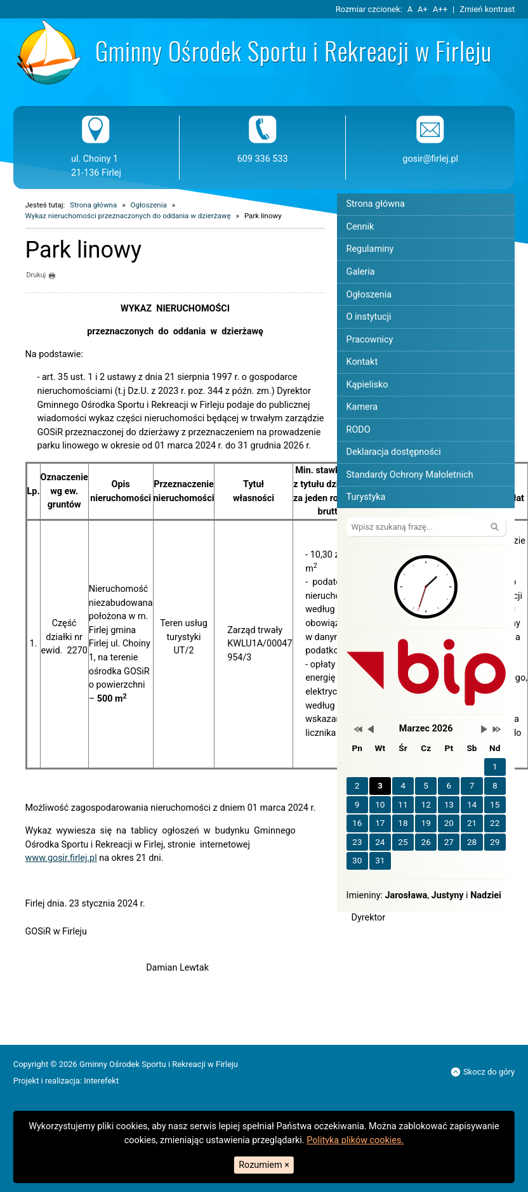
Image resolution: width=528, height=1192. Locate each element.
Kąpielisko (367, 384)
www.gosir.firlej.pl (61, 858)
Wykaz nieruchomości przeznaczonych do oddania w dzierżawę (128, 215)
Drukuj (41, 276)
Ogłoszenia (149, 204)
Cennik (360, 226)
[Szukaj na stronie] (426, 527)
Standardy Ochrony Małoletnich (409, 474)
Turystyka (366, 497)
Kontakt (362, 362)
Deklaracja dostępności (393, 452)
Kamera (362, 407)
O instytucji (369, 316)
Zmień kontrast (487, 9)
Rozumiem (264, 1165)
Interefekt (101, 1080)
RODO (358, 429)
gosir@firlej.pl (430, 159)
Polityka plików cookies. (355, 1140)
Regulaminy (370, 249)
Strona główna (93, 204)
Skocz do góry (483, 1072)
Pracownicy (369, 339)
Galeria (360, 271)
